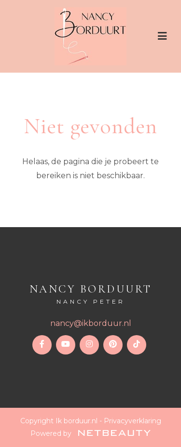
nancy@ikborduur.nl (90, 323)
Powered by (90, 433)
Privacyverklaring (132, 420)
